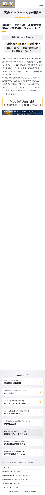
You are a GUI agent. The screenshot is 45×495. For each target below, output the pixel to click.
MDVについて (12, 462)
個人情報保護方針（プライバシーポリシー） (22, 476)
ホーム (4, 462)
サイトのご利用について (22, 487)
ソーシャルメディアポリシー (22, 483)
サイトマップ (22, 467)
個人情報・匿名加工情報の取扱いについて (22, 480)
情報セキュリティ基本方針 (22, 471)
